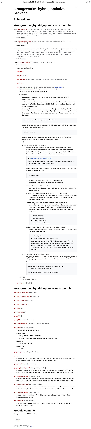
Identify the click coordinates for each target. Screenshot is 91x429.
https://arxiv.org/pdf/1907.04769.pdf (40, 158)
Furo (32, 426)
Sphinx (20, 426)
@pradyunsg (27, 426)
